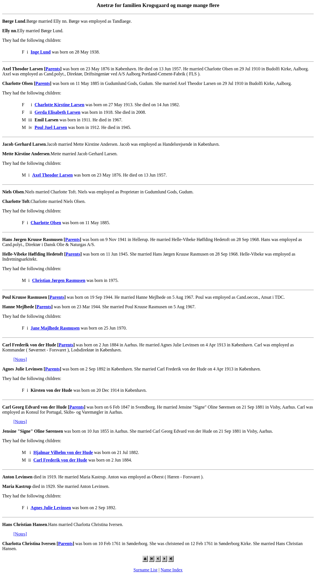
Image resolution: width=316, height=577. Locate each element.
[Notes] (20, 359)
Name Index (172, 569)
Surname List (146, 569)
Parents (53, 68)
